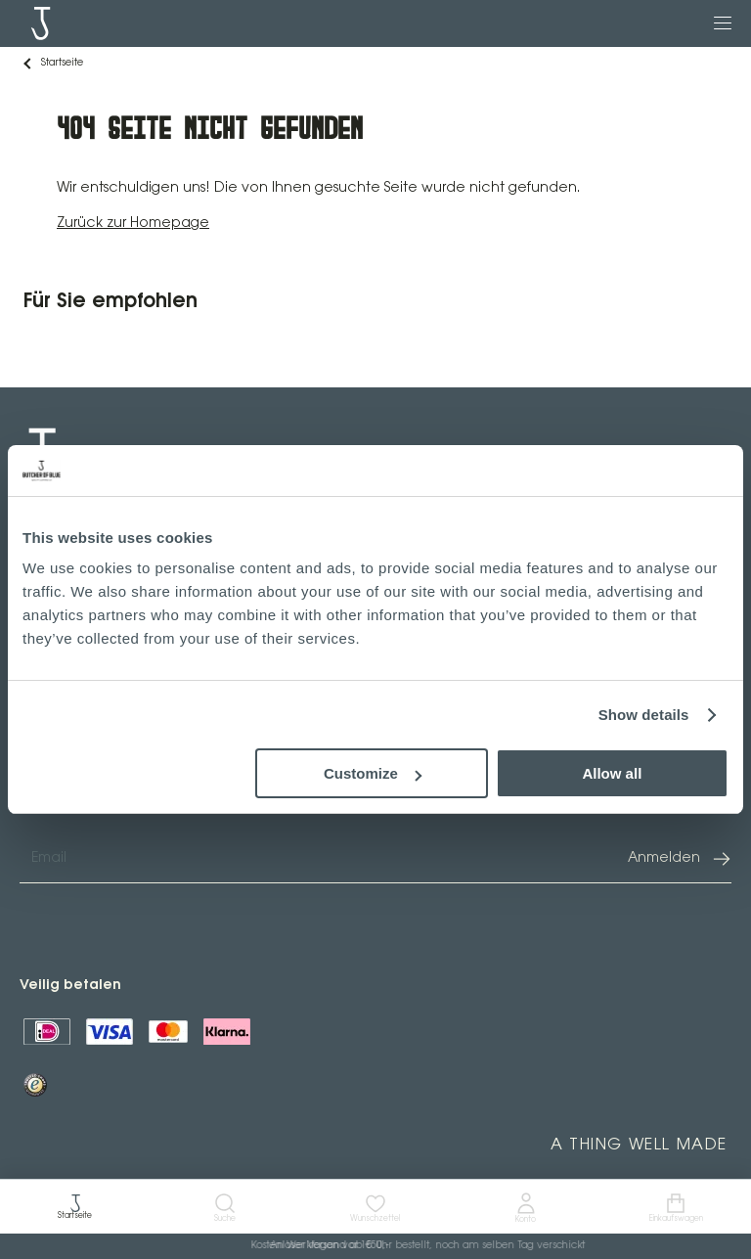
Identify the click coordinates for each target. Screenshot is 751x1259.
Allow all (611, 773)
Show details (643, 714)
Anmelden (679, 859)
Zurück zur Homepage (133, 223)
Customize (372, 773)
